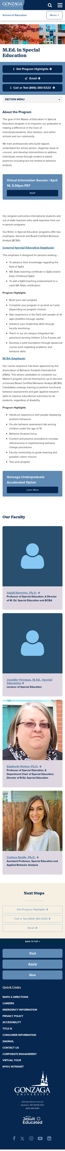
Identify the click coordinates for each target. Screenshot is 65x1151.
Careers (8, 1003)
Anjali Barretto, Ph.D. (22, 593)
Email (31, 78)
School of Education (14, 15)
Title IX (7, 1029)
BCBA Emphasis (13, 358)
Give (32, 974)
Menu (53, 15)
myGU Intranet (13, 1066)
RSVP (32, 193)
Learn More (32, 490)
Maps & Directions (15, 997)
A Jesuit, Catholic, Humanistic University (32, 1119)
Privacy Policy (12, 1016)
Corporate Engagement (19, 1054)
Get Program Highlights (30, 69)
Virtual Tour (11, 1060)
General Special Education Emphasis (28, 248)
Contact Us (10, 1048)
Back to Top (31, 941)
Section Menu (15, 99)
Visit (32, 953)
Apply (32, 964)
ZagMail (8, 1041)
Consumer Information (19, 1035)
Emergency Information (19, 1010)
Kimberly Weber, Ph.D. (22, 766)
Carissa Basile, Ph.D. (21, 857)
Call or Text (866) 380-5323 (31, 88)
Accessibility (11, 1022)
